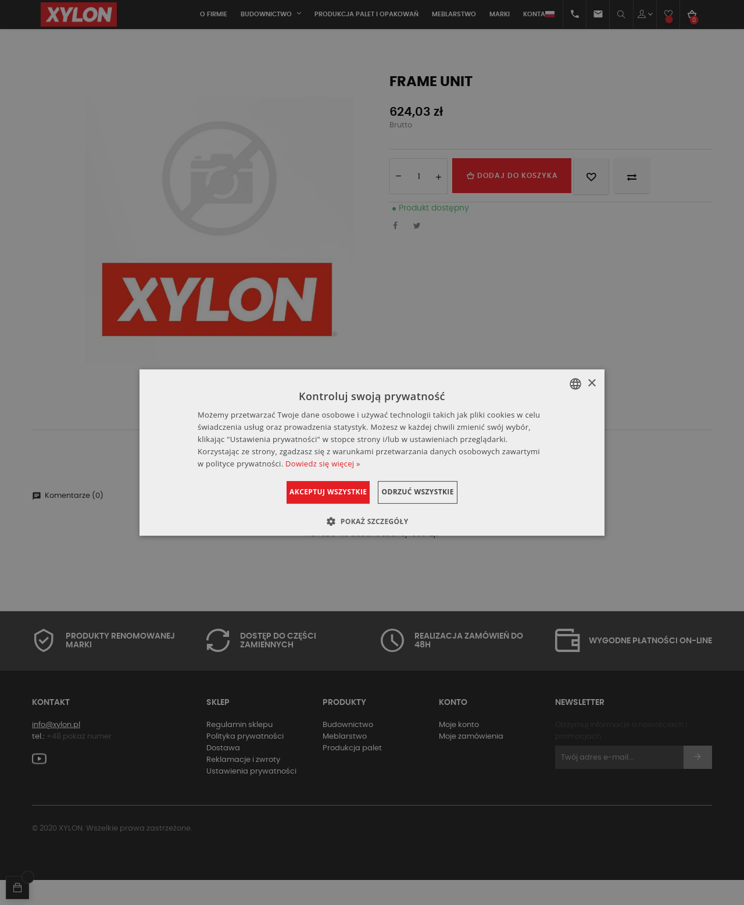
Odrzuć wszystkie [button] (432, 492)
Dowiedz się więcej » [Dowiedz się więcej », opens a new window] (322, 463)
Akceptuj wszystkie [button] (313, 492)
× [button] (591, 383)
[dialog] (372, 452)
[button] (371, 521)
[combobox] (575, 384)
